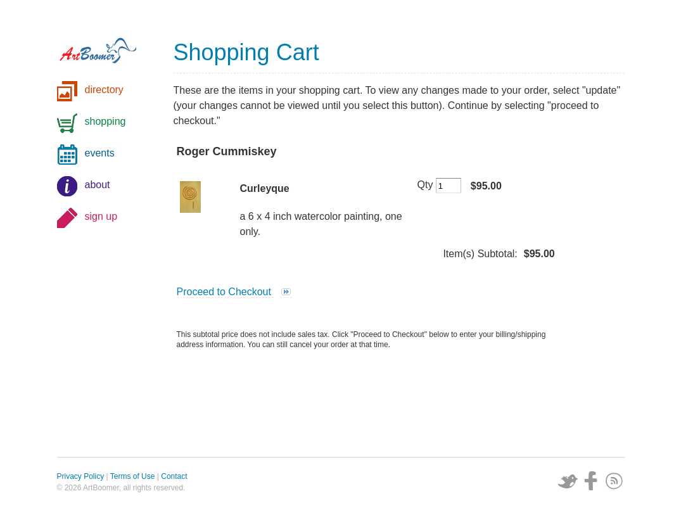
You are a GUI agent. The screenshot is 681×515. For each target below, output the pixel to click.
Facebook (591, 481)
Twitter (567, 481)
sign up (101, 216)
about (97, 184)
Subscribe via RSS (614, 481)
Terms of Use (132, 476)
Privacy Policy (81, 476)
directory (104, 89)
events (100, 153)
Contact (174, 476)
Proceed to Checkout (225, 291)
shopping (105, 121)
